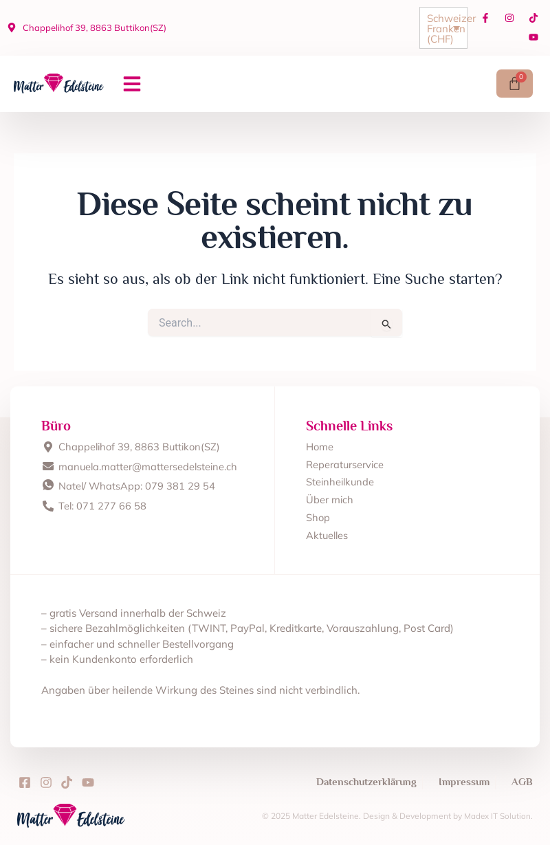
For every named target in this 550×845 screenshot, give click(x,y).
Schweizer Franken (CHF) (447, 28)
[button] (132, 84)
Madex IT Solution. (498, 816)
